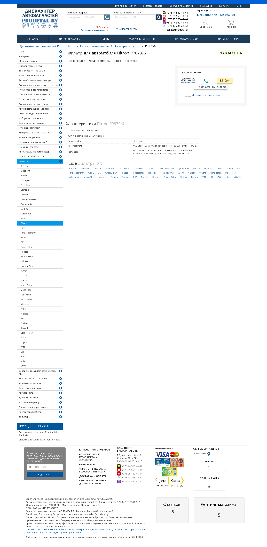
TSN (23, 347)
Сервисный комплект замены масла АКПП (38, 372)
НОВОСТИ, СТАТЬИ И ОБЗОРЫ (92, 472)
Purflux (24, 323)
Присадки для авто (29, 147)
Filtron (136, 46)
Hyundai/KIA (27, 266)
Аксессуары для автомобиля (33, 113)
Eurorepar (26, 213)
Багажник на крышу (29, 402)
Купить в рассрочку (125, 5)
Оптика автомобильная (31, 156)
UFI (22, 351)
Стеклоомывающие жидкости (34, 94)
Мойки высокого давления (33, 378)
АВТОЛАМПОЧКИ (186, 39)
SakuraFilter (27, 332)
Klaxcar (24, 275)
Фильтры (120, 46)
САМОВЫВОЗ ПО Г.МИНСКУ (93, 480)
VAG (23, 356)
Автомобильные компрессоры (35, 151)
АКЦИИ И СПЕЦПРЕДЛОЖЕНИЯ (93, 469)
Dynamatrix (26, 204)
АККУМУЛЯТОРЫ (228, 39)
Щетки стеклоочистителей (33, 142)
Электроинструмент (29, 137)
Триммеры (24, 416)
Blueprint (25, 170)
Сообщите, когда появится (212, 86)
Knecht (24, 280)
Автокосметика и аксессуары (34, 108)
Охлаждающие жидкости (32, 99)
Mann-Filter (26, 285)
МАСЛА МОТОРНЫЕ (142, 39)
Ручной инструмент (29, 127)
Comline (25, 189)
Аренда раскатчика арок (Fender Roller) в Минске (39, 433)
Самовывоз (206, 5)
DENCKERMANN (28, 199)
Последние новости (35, 426)
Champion (26, 180)
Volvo (23, 361)
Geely (23, 237)
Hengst (24, 251)
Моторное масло (28, 61)
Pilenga (24, 313)
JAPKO (24, 270)
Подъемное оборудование (33, 407)
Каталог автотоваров (94, 46)
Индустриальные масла (31, 66)
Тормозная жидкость (30, 383)
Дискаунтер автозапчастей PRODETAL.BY (47, 46)
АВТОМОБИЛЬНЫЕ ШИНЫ (91, 454)
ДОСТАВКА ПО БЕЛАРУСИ (92, 483)
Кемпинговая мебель (30, 412)
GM (22, 242)
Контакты (224, 5)
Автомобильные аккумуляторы (35, 80)
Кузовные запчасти (29, 397)
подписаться (44, 474)
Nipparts (25, 304)
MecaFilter (26, 289)
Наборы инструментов (31, 118)
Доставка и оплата (152, 5)
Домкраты (24, 56)
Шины (22, 51)
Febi (23, 218)
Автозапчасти (26, 392)
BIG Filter (25, 166)
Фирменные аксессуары (31, 123)
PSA (23, 318)
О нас (239, 5)
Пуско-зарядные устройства (33, 89)
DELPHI (24, 194)
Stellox (24, 337)
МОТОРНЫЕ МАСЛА (88, 457)
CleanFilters (26, 185)
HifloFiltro (25, 261)
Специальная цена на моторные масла (39, 439)
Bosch (24, 175)
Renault (24, 328)
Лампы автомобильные (31, 75)
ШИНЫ (104, 39)
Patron (24, 309)
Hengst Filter (27, 256)
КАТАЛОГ (33, 39)
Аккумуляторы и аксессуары (33, 104)
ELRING (24, 208)
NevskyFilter (27, 299)
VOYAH (24, 366)
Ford (23, 228)
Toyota (24, 342)
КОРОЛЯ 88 (203, 453)
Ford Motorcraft (28, 232)
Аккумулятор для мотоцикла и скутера (39, 85)
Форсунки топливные (30, 388)
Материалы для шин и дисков (34, 132)
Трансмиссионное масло (32, 70)
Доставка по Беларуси (181, 5)
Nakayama (26, 294)
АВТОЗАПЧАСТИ (69, 39)
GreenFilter (26, 247)
